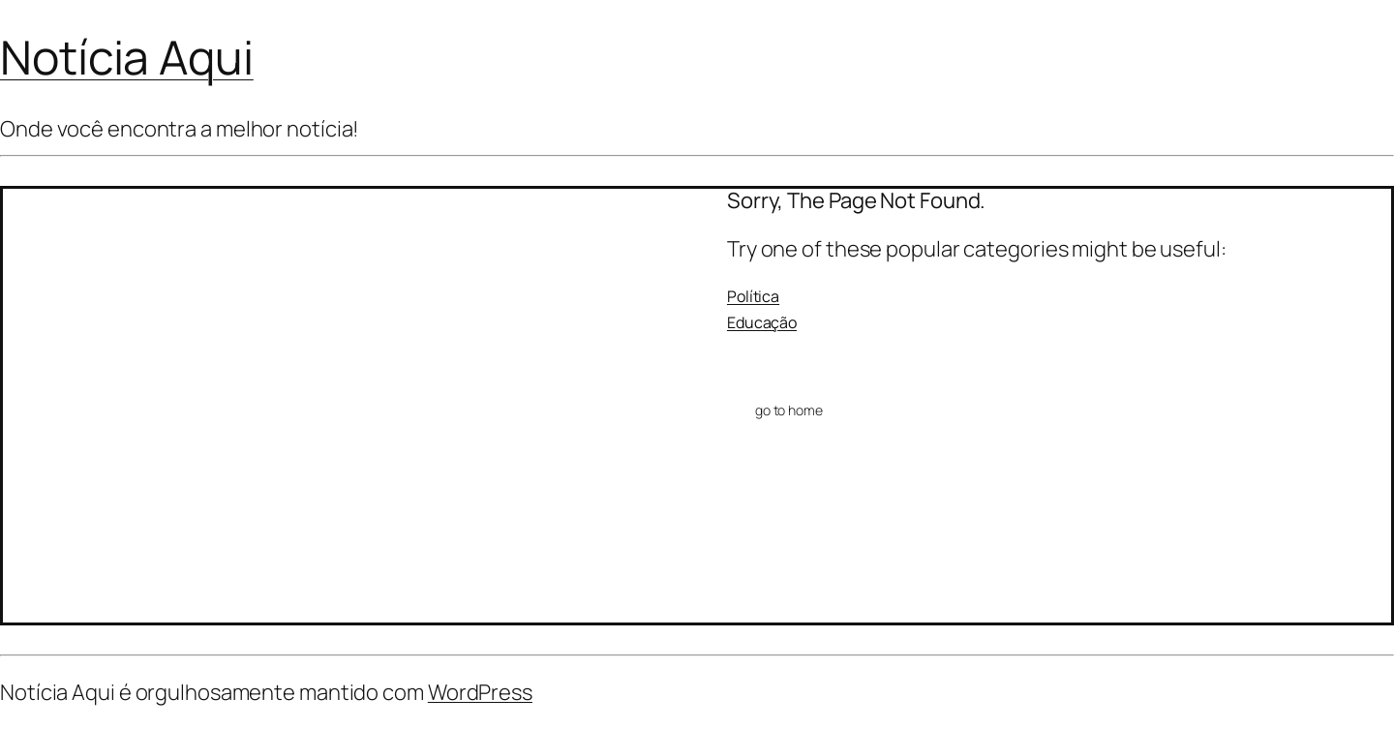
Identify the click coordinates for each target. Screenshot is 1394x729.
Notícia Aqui (127, 56)
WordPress (480, 692)
